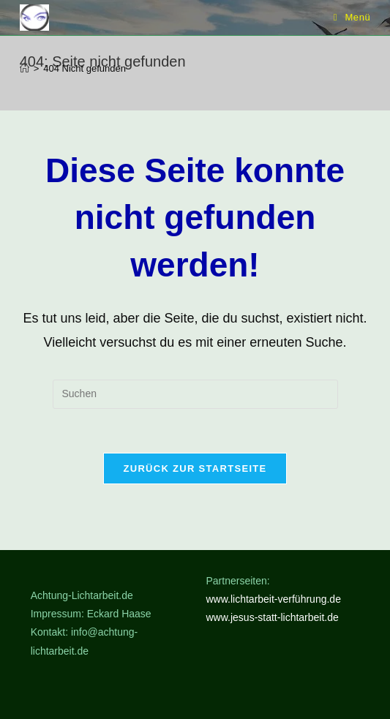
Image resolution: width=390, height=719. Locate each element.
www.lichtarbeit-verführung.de (273, 599)
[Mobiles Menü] (352, 17)
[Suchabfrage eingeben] (195, 394)
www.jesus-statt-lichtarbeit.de (272, 617)
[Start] (24, 68)
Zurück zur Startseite (194, 468)
